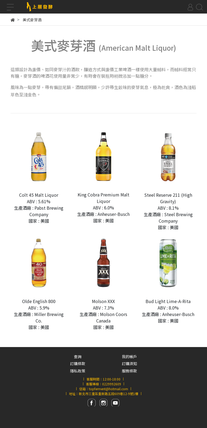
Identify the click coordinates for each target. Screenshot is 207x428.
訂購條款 (77, 363)
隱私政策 (77, 370)
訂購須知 (129, 363)
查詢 (77, 356)
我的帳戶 (129, 356)
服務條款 (129, 370)
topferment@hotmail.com (108, 388)
